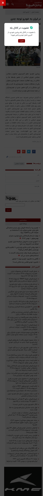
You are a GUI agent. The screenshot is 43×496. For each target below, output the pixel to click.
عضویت (21, 41)
